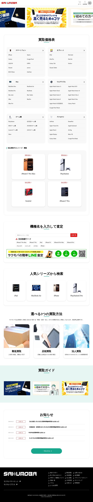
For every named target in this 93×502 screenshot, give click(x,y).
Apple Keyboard (72, 125)
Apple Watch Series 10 (74, 90)
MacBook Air (30, 86)
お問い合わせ (78, 472)
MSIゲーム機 (12, 125)
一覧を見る (46, 451)
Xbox (9, 134)
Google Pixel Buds (73, 138)
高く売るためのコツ (55, 475)
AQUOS (10, 63)
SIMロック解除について (57, 477)
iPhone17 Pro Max (21, 242)
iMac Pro (10, 103)
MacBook (29, 90)
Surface (70, 63)
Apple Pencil (53, 130)
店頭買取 (69, 475)
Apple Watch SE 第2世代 (56, 103)
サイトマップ (78, 480)
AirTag (70, 130)
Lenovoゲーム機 (12, 130)
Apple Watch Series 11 (55, 86)
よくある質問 (54, 485)
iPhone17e (48, 242)
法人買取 (69, 477)
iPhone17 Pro (33, 242)
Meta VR (70, 134)
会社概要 (77, 475)
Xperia (28, 55)
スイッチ (27, 246)
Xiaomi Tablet (53, 67)
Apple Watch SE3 (72, 86)
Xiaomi (10, 67)
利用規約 (77, 483)
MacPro (29, 99)
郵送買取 (69, 472)
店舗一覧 (52, 480)
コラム (52, 483)
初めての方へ (54, 472)
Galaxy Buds (53, 138)
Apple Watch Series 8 (55, 99)
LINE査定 (69, 480)
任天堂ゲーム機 (31, 121)
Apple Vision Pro (54, 125)
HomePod (70, 121)
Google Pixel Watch (55, 107)
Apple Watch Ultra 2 (73, 95)
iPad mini (70, 55)
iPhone (10, 55)
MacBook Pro (12, 90)
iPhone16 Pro (70, 242)
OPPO (28, 63)
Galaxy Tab (52, 63)
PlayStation (11, 121)
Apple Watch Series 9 (55, 95)
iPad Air (70, 59)
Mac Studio (30, 95)
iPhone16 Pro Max (59, 242)
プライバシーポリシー (81, 477)
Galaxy (10, 59)
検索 (73, 235)
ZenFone (29, 72)
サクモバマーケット (12, 481)
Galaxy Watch (71, 103)
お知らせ (69, 483)
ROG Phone (11, 72)
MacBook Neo (12, 86)
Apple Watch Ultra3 (55, 90)
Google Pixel (30, 59)
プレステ (19, 246)
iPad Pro (52, 59)
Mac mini (10, 95)
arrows (28, 67)
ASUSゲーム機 (31, 130)
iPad (51, 55)
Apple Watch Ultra (73, 99)
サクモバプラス (10, 484)
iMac (9, 99)
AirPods (52, 121)
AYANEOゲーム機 (32, 125)
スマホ (36, 246)
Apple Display (53, 134)
